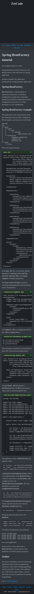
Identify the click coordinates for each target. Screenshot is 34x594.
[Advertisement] (17, 25)
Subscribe (16, 48)
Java (21, 45)
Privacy (28, 587)
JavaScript (27, 45)
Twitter (9, 587)
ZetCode (17, 3)
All (3, 45)
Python (13, 45)
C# (18, 45)
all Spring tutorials (11, 581)
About (17, 589)
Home (4, 587)
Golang (8, 45)
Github (15, 587)
